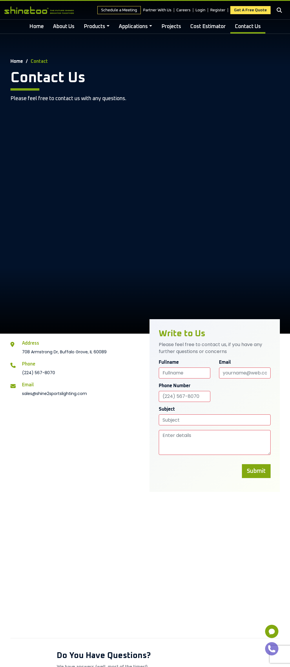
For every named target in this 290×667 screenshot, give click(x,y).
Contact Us (248, 26)
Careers (183, 10)
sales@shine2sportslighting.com (54, 393)
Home (36, 26)
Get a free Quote (250, 10)
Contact (39, 61)
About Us (63, 26)
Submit (256, 471)
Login (200, 10)
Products (94, 26)
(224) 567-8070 (38, 373)
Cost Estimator (208, 26)
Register (217, 10)
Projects (171, 26)
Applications (133, 26)
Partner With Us (157, 10)
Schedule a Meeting (119, 10)
